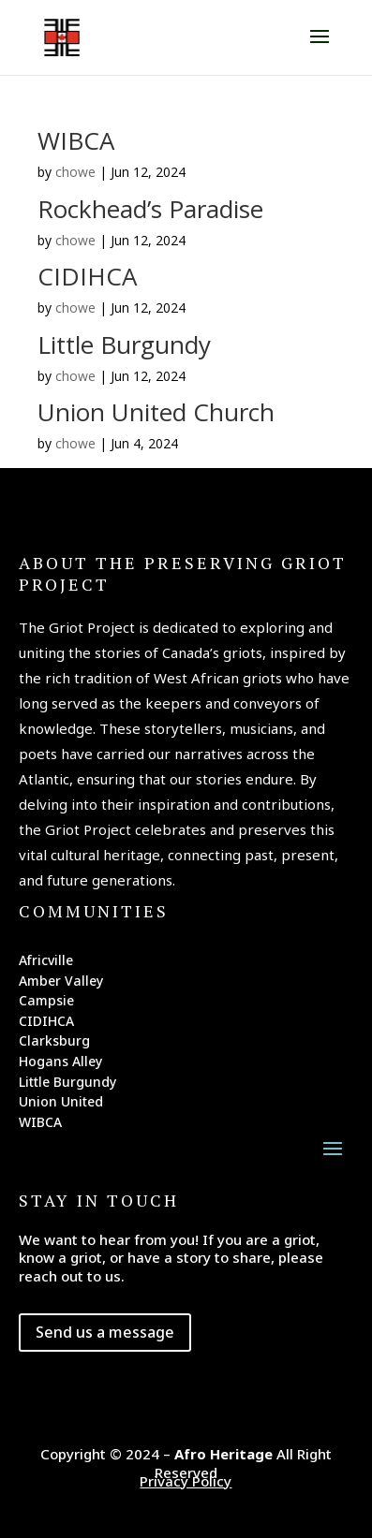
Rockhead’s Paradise (150, 209)
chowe (75, 172)
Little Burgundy (124, 344)
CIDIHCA (87, 276)
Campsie (46, 1003)
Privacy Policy (185, 1481)
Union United (61, 1104)
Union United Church (156, 412)
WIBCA (75, 140)
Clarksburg (54, 1043)
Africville (46, 963)
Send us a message (105, 1332)
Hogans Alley (60, 1064)
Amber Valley (61, 983)
